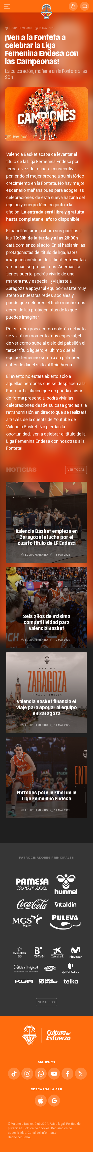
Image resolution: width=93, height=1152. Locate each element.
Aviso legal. (57, 1124)
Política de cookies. (37, 1128)
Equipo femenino (18, 28)
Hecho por (19, 1137)
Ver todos (46, 1002)
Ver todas (76, 469)
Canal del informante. (42, 1133)
